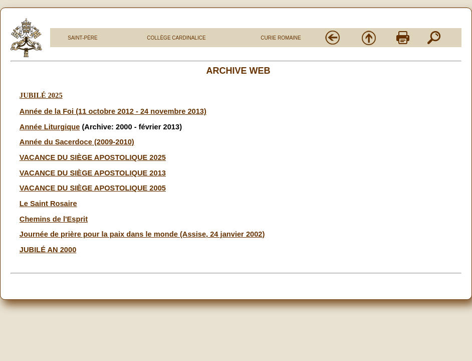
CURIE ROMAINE (281, 38)
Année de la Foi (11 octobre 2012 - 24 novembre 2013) (113, 111)
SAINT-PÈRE (82, 38)
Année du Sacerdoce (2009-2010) (77, 142)
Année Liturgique (50, 127)
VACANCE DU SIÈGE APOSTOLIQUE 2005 (93, 188)
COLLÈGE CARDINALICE (176, 38)
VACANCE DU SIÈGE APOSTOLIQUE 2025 (93, 157)
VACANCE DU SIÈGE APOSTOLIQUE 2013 (93, 173)
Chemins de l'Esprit (54, 219)
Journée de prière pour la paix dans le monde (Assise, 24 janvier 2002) (142, 234)
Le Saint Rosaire (48, 204)
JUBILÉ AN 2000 (48, 250)
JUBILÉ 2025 (41, 95)
